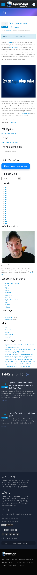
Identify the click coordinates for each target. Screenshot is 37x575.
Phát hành (8, 317)
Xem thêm (4, 400)
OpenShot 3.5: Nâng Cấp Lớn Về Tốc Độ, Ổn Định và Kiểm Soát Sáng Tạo (21, 385)
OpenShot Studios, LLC (7, 562)
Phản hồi (8, 330)
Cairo (10, 42)
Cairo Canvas (26, 113)
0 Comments (12, 122)
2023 (6, 193)
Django (7, 288)
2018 (6, 203)
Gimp (7, 290)
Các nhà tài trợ (9, 538)
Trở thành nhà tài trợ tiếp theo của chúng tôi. (14, 543)
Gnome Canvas (13, 47)
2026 (6, 187)
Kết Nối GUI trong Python (8, 133)
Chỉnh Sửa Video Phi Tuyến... (9, 142)
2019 (6, 201)
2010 (6, 219)
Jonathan (9, 30)
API (6, 327)
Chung (7, 315)
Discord (17, 521)
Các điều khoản (11, 565)
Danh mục (6, 310)
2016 (6, 207)
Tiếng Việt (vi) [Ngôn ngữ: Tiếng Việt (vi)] (21, 565)
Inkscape (8, 293)
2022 (6, 195)
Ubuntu (7, 307)
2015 (6, 209)
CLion (7, 285)
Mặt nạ (7, 332)
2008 (6, 223)
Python (7, 305)
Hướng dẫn (8, 319)
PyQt (6, 302)
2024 (6, 191)
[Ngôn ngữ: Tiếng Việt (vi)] (33, 4)
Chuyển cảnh (9, 334)
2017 (6, 205)
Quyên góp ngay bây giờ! (15, 166)
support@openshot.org (11, 519)
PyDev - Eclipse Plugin (11, 300)
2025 (6, 189)
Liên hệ (5, 510)
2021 (6, 197)
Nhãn (4, 323)
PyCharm (8, 297)
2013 (6, 213)
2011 (6, 217)
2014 (6, 211)
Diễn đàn (11, 521)
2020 (6, 199)
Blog (3, 12)
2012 (6, 215)
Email (6, 521)
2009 (6, 221)
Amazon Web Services (12, 283)
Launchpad (8, 295)
